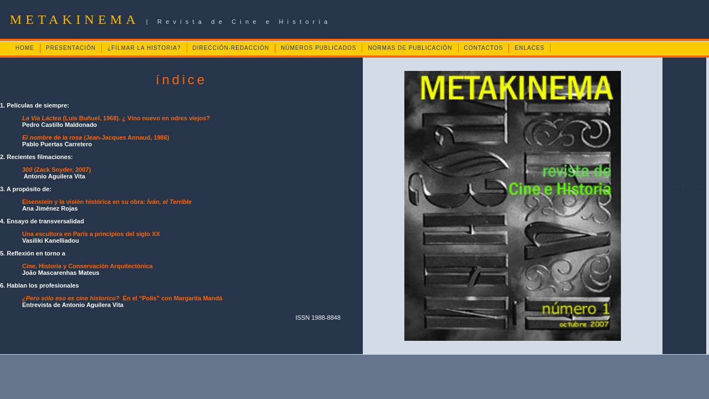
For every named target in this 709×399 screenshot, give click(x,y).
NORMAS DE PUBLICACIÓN (410, 48)
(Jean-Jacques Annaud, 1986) (95, 137)
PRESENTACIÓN (71, 48)
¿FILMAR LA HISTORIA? (144, 48)
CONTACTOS (484, 48)
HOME (25, 48)
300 (27, 169)
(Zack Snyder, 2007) (61, 169)
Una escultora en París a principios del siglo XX (91, 234)
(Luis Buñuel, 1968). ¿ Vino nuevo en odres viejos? (116, 118)
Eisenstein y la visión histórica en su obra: (107, 201)
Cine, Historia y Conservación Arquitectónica (87, 266)
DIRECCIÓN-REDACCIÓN (231, 48)
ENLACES (529, 48)
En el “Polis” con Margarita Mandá (122, 298)
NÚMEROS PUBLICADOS (318, 48)
